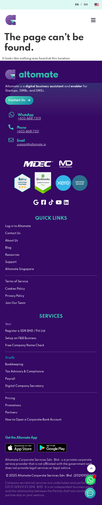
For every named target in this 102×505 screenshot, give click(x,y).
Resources (12, 255)
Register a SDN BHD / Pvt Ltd (25, 331)
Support (11, 262)
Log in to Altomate (18, 226)
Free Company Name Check (24, 345)
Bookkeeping (14, 364)
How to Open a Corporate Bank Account (33, 419)
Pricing (10, 398)
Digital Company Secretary (24, 386)
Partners (11, 412)
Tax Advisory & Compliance (24, 371)
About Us (11, 240)
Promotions (13, 405)
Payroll (10, 379)
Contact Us (12, 233)
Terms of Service (16, 281)
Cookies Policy (15, 288)
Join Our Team (15, 303)
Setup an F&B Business (20, 338)
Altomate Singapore (19, 269)
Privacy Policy (14, 296)
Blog (8, 247)
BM (86, 4)
